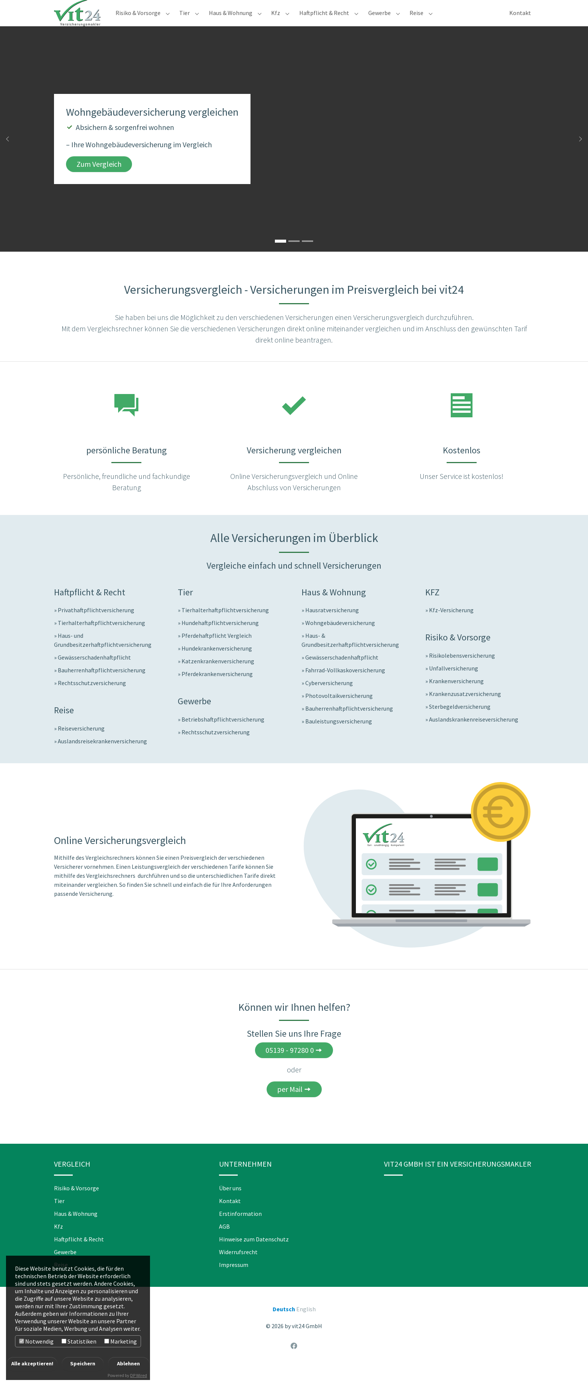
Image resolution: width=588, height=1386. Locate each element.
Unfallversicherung (453, 683)
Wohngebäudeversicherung (340, 638)
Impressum (233, 1279)
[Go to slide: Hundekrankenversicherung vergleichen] (307, 256)
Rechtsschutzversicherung (92, 698)
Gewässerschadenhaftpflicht (94, 672)
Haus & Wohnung (76, 1228)
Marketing (120, 1341)
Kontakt (230, 1216)
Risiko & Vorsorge (76, 1203)
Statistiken (79, 1341)
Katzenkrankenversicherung (218, 676)
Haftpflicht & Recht (79, 1254)
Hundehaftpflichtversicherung (220, 638)
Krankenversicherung (456, 696)
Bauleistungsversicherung (338, 736)
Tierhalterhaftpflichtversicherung (101, 638)
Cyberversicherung (329, 698)
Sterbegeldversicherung (459, 721)
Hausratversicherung (332, 625)
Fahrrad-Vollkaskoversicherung (345, 685)
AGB (224, 1241)
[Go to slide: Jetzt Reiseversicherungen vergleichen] (294, 256)
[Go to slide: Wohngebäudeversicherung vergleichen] (280, 256)
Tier (59, 1216)
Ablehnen (128, 1363)
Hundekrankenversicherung (217, 663)
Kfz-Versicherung (451, 625)
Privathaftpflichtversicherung (96, 625)
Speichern (82, 1363)
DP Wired (138, 1375)
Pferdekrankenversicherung (217, 689)
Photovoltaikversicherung (339, 710)
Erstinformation (240, 1228)
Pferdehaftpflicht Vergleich (217, 650)
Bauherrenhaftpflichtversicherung (102, 685)
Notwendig (36, 1341)
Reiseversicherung (81, 743)
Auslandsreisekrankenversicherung (102, 756)
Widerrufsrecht (238, 1267)
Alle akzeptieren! (32, 1363)
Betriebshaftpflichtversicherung (223, 734)
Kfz (58, 1241)
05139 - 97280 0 (290, 1065)
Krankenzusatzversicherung (465, 709)
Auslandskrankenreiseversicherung (473, 734)
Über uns (230, 1203)
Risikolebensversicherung (462, 670)
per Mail (290, 1104)
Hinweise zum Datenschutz (254, 1254)
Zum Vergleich (99, 179)
